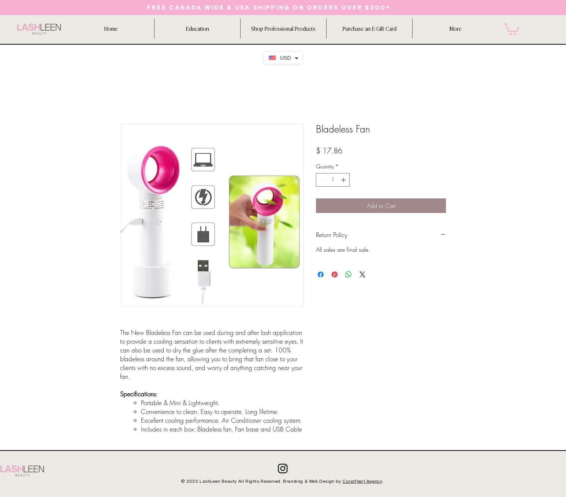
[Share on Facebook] (320, 274)
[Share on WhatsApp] (348, 274)
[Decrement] (321, 179)
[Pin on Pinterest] (334, 274)
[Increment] (344, 179)
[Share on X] (362, 274)
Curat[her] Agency (362, 481)
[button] (197, 28)
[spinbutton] (332, 179)
